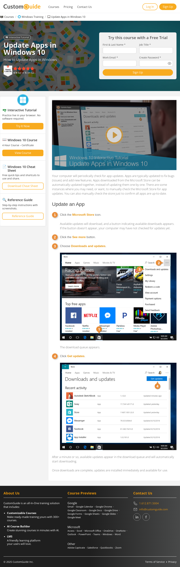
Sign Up (168, 7)
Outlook (72, 534)
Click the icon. (80, 214)
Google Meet (74, 517)
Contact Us (84, 7)
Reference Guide (23, 216)
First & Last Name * (114, 44)
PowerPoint (85, 534)
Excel (79, 530)
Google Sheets (92, 513)
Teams (96, 534)
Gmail (70, 506)
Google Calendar (84, 506)
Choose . (83, 246)
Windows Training (32, 16)
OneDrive (108, 530)
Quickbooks (106, 547)
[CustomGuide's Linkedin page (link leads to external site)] (137, 517)
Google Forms (75, 513)
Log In (150, 7)
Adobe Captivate (76, 547)
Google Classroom (77, 510)
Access (71, 530)
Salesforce (92, 547)
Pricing (68, 7)
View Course (23, 153)
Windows (107, 534)
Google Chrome (104, 506)
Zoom (118, 547)
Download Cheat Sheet (23, 186)
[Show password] (169, 63)
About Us (12, 493)
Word (118, 534)
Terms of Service (155, 561)
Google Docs (95, 510)
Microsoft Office (93, 530)
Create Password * (150, 57)
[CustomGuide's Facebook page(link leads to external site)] (146, 517)
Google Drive (111, 510)
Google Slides (109, 513)
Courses (53, 7)
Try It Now (23, 126)
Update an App (68, 204)
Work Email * (110, 57)
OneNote (121, 530)
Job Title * (145, 44)
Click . (72, 356)
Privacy (172, 561)
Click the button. (78, 237)
